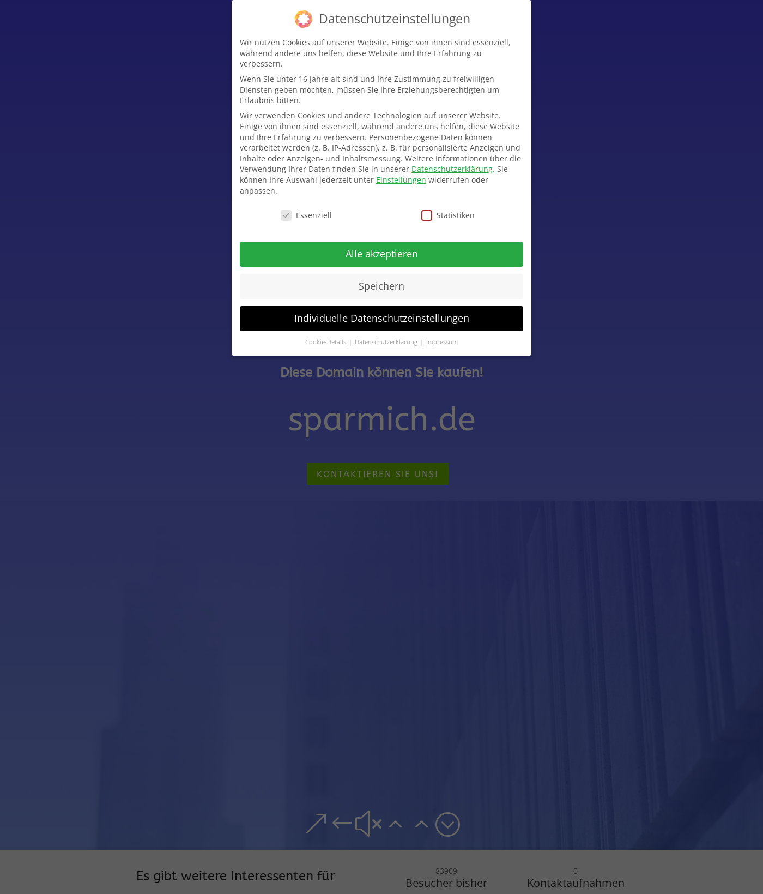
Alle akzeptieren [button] (382, 253)
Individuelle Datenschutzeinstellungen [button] (381, 317)
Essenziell (306, 214)
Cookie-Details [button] (326, 341)
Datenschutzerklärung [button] (387, 341)
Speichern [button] (381, 285)
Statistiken (448, 214)
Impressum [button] (442, 341)
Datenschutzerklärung (452, 168)
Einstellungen (401, 178)
